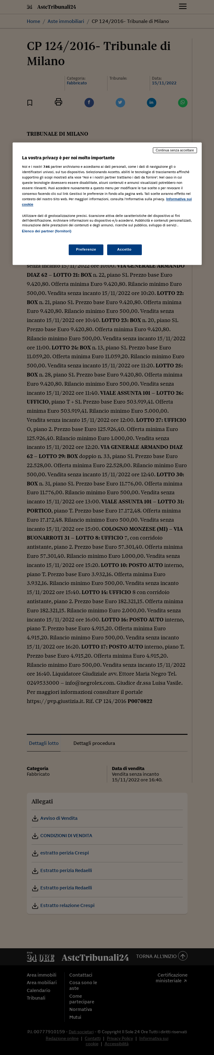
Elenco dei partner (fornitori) (47, 231)
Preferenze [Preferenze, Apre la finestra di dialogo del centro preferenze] (86, 249)
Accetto (124, 249)
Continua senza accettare (175, 150)
